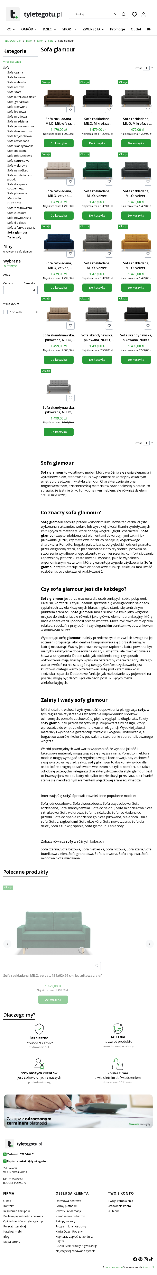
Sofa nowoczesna (19, 218)
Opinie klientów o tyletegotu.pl (23, 1221)
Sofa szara (14, 92)
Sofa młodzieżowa (19, 156)
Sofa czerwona (17, 107)
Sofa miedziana (17, 121)
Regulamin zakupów (16, 1211)
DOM (29, 40)
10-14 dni (16, 312)
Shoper (146, 1266)
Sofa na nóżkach (18, 170)
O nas (7, 1201)
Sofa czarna (15, 72)
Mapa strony (11, 1242)
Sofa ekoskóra (17, 213)
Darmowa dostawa (68, 1201)
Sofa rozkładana (18, 141)
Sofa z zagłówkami (20, 208)
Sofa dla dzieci (16, 223)
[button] (123, 14)
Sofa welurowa (17, 165)
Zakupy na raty (65, 1221)
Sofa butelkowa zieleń (22, 97)
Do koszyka (58, 143)
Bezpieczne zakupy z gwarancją (77, 1246)
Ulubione (114, 1211)
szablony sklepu (114, 1266)
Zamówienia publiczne (70, 1216)
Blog (6, 1236)
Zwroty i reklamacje (69, 1211)
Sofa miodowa (17, 116)
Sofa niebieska (17, 82)
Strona (138, 68)
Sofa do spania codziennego (17, 186)
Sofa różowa (15, 87)
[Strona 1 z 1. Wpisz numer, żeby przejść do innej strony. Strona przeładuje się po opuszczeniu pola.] (146, 68)
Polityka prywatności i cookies (23, 1216)
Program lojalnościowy (71, 1226)
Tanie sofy (14, 237)
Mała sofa (14, 198)
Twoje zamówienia (120, 1201)
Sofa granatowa (18, 102)
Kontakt (8, 1206)
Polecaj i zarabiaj (14, 1226)
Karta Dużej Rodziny (69, 1231)
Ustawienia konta (119, 1206)
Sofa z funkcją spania (21, 227)
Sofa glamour (95, 826)
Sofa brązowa (16, 111)
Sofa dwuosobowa (19, 131)
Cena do (29, 283)
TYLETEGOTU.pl (12, 40)
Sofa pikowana (17, 193)
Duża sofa (14, 203)
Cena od (8, 283)
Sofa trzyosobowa (19, 136)
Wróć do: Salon (12, 61)
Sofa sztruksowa (18, 160)
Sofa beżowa (16, 77)
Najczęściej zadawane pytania (75, 1251)
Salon (40, 40)
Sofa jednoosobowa (20, 126)
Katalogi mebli (12, 1231)
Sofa (50, 40)
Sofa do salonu (17, 151)
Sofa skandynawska (20, 146)
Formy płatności (66, 1206)
